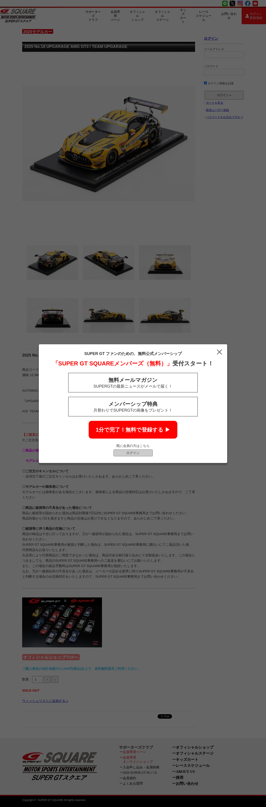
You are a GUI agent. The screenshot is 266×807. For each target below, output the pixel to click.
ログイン (133, 452)
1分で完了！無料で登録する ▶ (133, 429)
